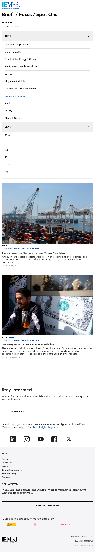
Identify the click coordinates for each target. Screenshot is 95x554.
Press (5, 466)
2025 (7, 143)
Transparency (9, 473)
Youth (7, 103)
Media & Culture (13, 118)
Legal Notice (82, 536)
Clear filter (10, 26)
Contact (6, 477)
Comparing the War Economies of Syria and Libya (28, 345)
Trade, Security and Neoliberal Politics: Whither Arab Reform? (34, 253)
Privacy (90, 536)
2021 (7, 172)
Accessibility (71, 536)
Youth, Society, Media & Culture (21, 67)
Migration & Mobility (15, 81)
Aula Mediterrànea (31, 249)
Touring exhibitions (12, 470)
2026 (7, 135)
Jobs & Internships (47, 505)
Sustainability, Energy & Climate (21, 59)
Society (8, 111)
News (5, 459)
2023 (7, 157)
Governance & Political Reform (20, 89)
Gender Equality (13, 52)
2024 (7, 150)
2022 (7, 165)
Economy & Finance (15, 96)
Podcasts (7, 462)
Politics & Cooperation (16, 45)
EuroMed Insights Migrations (43, 427)
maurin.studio (88, 545)
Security (9, 74)
